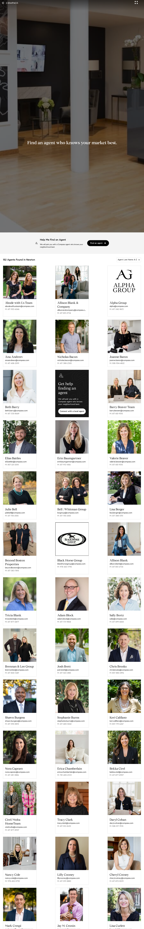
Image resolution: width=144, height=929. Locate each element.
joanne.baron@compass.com (122, 360)
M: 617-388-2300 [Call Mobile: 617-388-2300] (64, 363)
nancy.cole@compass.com (16, 878)
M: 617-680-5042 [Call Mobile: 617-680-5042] (64, 724)
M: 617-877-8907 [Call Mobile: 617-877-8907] (117, 775)
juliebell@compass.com (15, 513)
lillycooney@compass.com (68, 878)
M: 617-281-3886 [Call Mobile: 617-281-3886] (12, 775)
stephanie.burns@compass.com (71, 721)
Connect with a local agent (72, 411)
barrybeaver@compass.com (122, 410)
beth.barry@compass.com (16, 410)
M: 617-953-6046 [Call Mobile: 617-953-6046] (12, 309)
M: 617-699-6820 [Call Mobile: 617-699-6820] (117, 622)
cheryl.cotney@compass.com (122, 878)
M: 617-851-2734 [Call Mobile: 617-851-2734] (64, 313)
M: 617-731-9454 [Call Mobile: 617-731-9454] (64, 622)
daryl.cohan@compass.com (121, 823)
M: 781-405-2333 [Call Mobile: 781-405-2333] (64, 775)
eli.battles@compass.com (16, 461)
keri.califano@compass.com (121, 721)
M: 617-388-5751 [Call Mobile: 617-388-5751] (116, 516)
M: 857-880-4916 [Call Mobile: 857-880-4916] (117, 673)
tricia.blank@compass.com (16, 619)
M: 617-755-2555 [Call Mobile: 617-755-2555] (11, 516)
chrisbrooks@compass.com (121, 670)
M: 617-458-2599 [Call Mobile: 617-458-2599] (12, 363)
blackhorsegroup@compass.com (71, 564)
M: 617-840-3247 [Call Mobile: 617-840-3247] (12, 673)
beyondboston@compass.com (18, 567)
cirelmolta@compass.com (16, 827)
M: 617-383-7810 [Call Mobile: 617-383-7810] (12, 570)
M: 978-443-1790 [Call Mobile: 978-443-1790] (64, 567)
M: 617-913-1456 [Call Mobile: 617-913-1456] (64, 464)
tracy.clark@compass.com (68, 823)
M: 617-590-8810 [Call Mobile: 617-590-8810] (12, 724)
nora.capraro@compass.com (17, 772)
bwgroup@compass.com (68, 513)
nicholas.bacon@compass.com (70, 360)
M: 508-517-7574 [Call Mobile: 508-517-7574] (116, 826)
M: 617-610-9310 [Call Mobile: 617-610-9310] (116, 413)
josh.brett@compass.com (68, 670)
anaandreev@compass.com (17, 360)
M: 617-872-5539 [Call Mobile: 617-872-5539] (117, 881)
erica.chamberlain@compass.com (71, 772)
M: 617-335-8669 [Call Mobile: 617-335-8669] (12, 413)
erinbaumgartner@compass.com (71, 461)
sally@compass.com (118, 619)
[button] (3, 3)
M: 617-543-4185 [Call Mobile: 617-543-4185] (64, 673)
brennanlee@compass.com (16, 670)
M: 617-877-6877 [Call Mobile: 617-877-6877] (12, 622)
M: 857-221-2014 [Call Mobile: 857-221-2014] (12, 464)
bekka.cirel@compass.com (121, 772)
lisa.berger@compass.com (121, 513)
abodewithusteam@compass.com (19, 306)
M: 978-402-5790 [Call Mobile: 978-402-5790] (12, 881)
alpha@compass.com (119, 306)
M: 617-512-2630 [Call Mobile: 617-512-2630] (64, 826)
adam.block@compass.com (69, 619)
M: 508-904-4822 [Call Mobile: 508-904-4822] (117, 363)
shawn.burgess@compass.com (18, 721)
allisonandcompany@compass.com (72, 310)
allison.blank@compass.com (122, 564)
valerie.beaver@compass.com (122, 461)
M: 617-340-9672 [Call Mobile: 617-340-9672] (117, 309)
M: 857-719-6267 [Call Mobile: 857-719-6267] (117, 724)
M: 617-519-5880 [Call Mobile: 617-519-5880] (64, 881)
